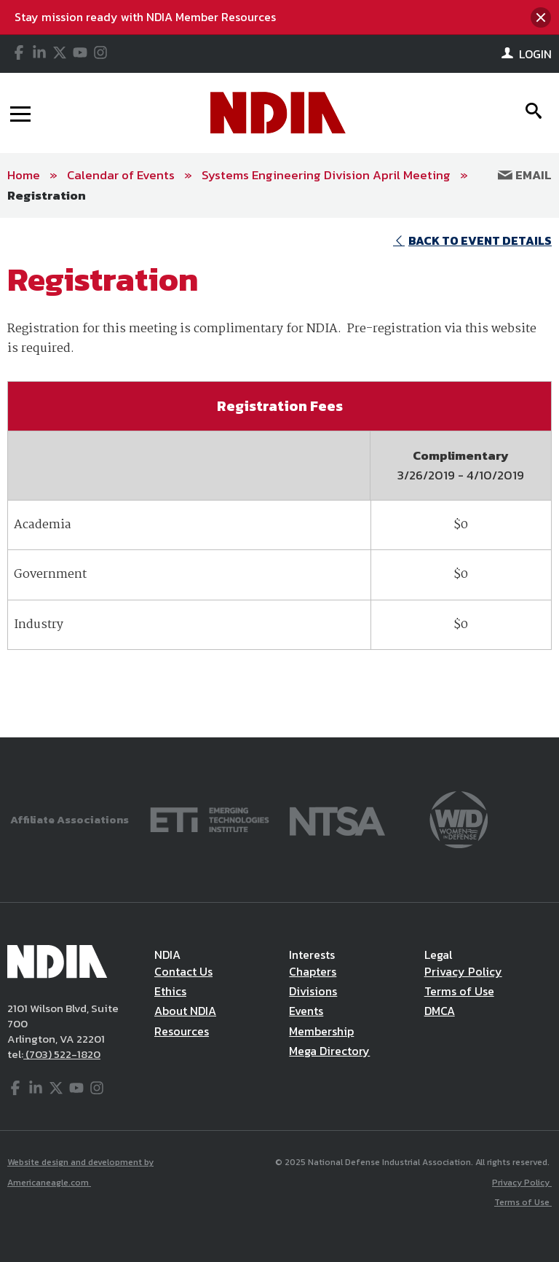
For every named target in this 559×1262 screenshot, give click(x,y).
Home (23, 174)
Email (525, 174)
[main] (279, 477)
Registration (46, 195)
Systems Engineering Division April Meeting (326, 174)
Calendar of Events (121, 174)
